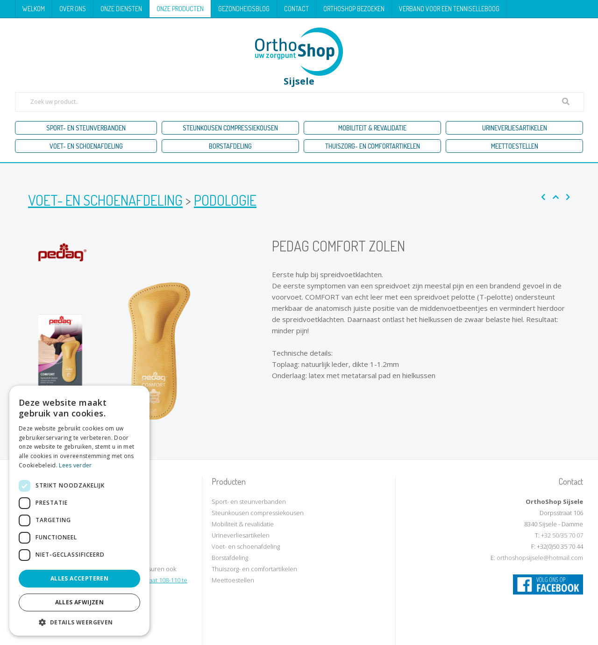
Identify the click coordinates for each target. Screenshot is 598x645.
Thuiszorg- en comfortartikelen (372, 146)
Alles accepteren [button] (79, 578)
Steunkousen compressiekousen (230, 128)
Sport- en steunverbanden (86, 128)
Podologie (225, 200)
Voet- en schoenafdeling (86, 146)
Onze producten (180, 9)
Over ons (72, 9)
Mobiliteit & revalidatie (372, 128)
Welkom (33, 9)
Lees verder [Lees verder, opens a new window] (75, 465)
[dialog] (79, 511)
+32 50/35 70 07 (562, 535)
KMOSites (374, 634)
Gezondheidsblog (244, 9)
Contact (296, 9)
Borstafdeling (230, 146)
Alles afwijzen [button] (79, 602)
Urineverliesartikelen (514, 128)
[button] (79, 621)
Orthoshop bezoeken (353, 9)
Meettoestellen (514, 146)
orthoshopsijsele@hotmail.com (540, 557)
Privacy (326, 634)
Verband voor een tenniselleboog (449, 9)
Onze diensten (121, 9)
